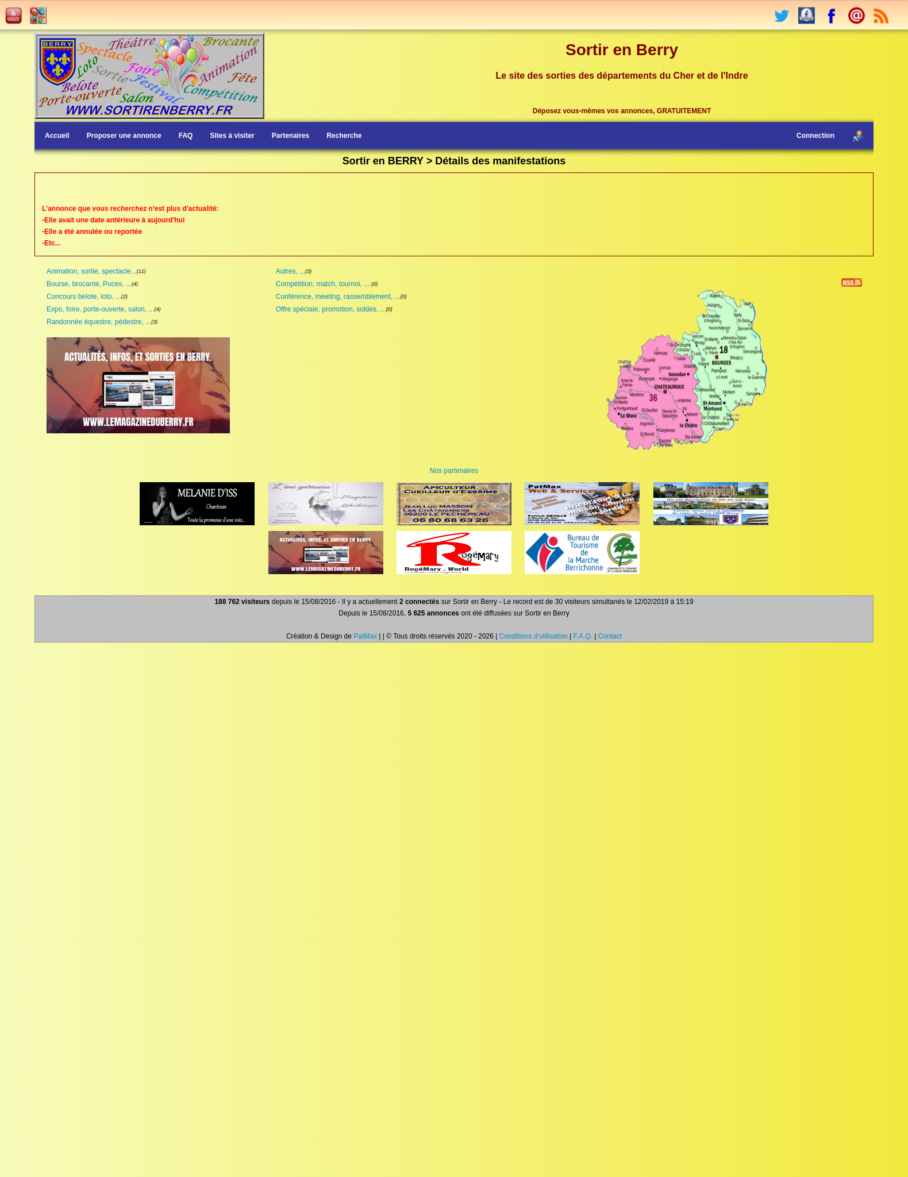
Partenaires (290, 136)
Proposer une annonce (124, 136)
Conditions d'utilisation (533, 636)
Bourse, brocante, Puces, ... (89, 284)
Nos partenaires (454, 471)
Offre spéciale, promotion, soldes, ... (331, 309)
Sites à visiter (232, 136)
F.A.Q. (583, 636)
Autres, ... (290, 271)
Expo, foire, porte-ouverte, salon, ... (100, 309)
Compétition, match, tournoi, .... (324, 284)
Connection (815, 136)
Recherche (343, 136)
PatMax (365, 636)
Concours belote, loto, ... (84, 297)
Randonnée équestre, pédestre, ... (99, 322)
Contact (610, 636)
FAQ (186, 136)
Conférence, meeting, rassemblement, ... (338, 297)
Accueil (57, 136)
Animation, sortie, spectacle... (92, 271)
